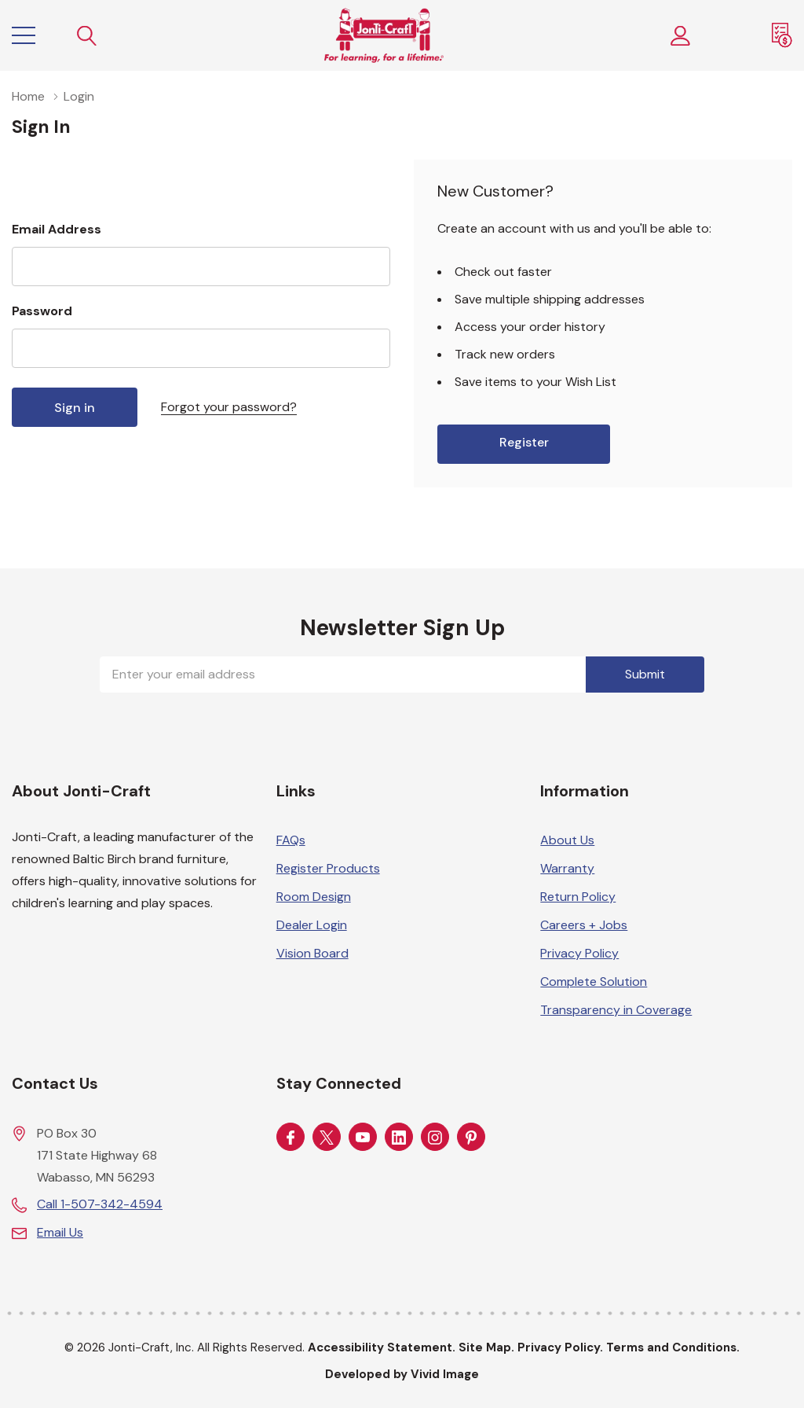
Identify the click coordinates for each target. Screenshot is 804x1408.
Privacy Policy (579, 953)
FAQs (290, 840)
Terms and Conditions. (673, 1347)
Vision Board (312, 953)
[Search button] (87, 35)
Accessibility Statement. (381, 1347)
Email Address (56, 229)
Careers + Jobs (583, 925)
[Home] (383, 35)
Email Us (60, 1232)
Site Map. (486, 1347)
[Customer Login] (680, 35)
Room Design (313, 896)
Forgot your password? (229, 407)
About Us (567, 840)
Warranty (567, 868)
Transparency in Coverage (616, 1010)
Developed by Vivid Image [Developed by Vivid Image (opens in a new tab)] (402, 1374)
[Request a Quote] (782, 35)
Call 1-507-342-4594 (100, 1204)
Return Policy (578, 896)
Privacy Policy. (560, 1347)
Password (42, 311)
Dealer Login (311, 925)
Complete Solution (593, 981)
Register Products (328, 868)
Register (524, 442)
